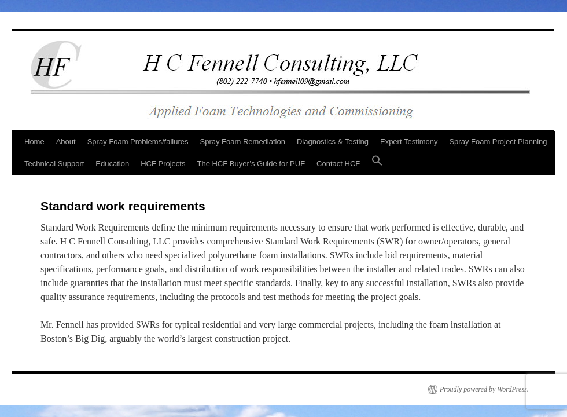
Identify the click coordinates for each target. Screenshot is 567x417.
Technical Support (54, 163)
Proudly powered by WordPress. (484, 389)
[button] (377, 164)
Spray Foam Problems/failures (138, 141)
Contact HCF (338, 163)
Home (34, 141)
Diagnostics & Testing (333, 141)
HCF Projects (163, 163)
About (66, 141)
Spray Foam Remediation (242, 141)
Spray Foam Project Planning (498, 141)
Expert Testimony (408, 141)
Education (112, 163)
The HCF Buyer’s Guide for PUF (251, 163)
